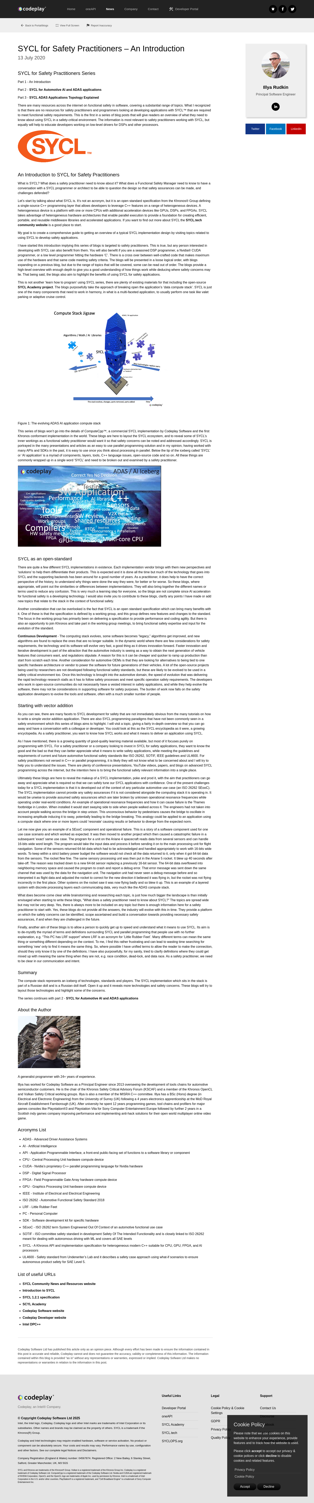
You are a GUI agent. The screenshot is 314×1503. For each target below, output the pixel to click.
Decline (269, 1486)
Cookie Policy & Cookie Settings (227, 1410)
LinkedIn (296, 128)
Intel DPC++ (32, 1324)
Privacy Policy (245, 1469)
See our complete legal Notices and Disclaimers (67, 1450)
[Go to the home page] (40, 9)
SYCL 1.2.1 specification (41, 1297)
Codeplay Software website (43, 1311)
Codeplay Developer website (44, 1317)
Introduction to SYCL (39, 1290)
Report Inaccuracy (99, 25)
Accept (245, 1486)
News (110, 9)
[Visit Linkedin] (276, 107)
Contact (153, 9)
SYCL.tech (169, 1433)
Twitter (255, 128)
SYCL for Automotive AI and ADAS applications (65, 89)
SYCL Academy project (35, 287)
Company (131, 9)
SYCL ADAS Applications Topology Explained (64, 97)
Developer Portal (183, 9)
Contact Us (268, 1408)
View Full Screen (67, 25)
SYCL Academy (173, 1424)
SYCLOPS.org (172, 1441)
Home (71, 9)
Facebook (276, 128)
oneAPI (91, 9)
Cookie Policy (244, 1476)
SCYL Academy (34, 1304)
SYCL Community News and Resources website (59, 1284)
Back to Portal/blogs (34, 25)
